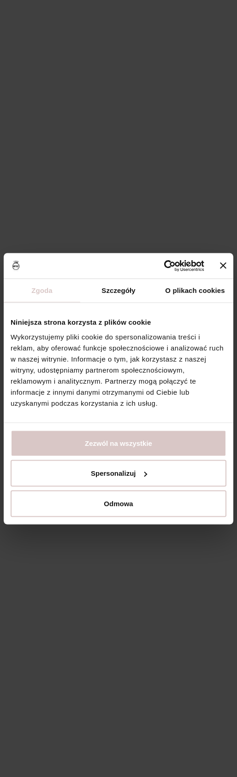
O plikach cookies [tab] (195, 290)
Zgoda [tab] (42, 290)
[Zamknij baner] (223, 266)
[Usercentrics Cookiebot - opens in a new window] (164, 266)
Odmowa (118, 503)
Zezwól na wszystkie (118, 443)
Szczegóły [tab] (118, 290)
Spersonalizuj (119, 473)
